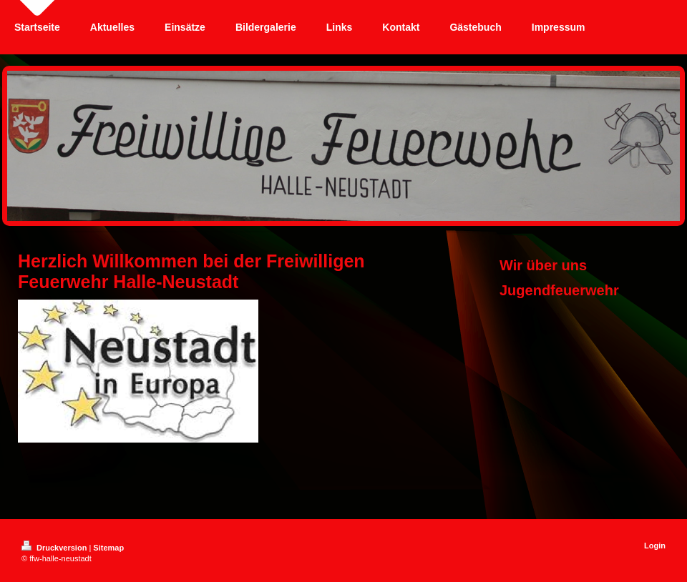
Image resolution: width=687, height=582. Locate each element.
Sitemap (108, 547)
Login (655, 545)
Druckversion (55, 547)
